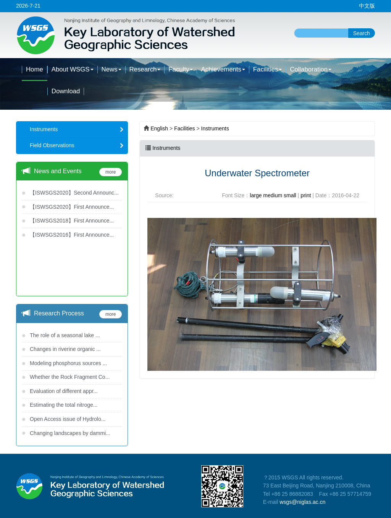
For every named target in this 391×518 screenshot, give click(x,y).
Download (66, 91)
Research (145, 69)
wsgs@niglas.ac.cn (302, 502)
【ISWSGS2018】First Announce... (72, 221)
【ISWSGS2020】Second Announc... (74, 193)
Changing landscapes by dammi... (70, 433)
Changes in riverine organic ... (65, 349)
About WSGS (73, 69)
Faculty (180, 69)
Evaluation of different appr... (64, 391)
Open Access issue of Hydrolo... (67, 419)
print (306, 195)
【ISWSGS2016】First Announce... (72, 235)
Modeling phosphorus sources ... (68, 363)
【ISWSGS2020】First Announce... (72, 207)
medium (272, 195)
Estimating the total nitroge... (63, 405)
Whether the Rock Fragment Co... (70, 377)
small (290, 195)
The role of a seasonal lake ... (65, 335)
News (111, 69)
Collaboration (310, 69)
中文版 (367, 6)
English (159, 128)
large (256, 195)
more (110, 172)
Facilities (267, 69)
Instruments (77, 129)
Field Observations (77, 145)
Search (361, 33)
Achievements (223, 69)
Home (34, 69)
